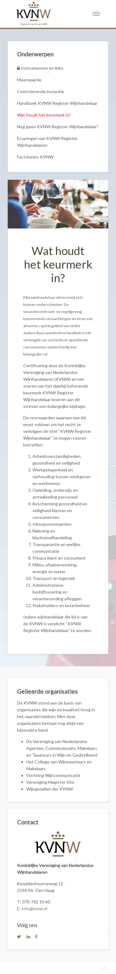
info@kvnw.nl (34, 908)
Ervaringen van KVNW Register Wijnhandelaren (47, 142)
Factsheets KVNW (35, 156)
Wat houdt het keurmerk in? (44, 114)
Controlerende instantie (40, 91)
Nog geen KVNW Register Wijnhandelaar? (57, 126)
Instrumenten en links (40, 68)
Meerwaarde (29, 79)
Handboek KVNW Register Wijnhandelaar (57, 103)
